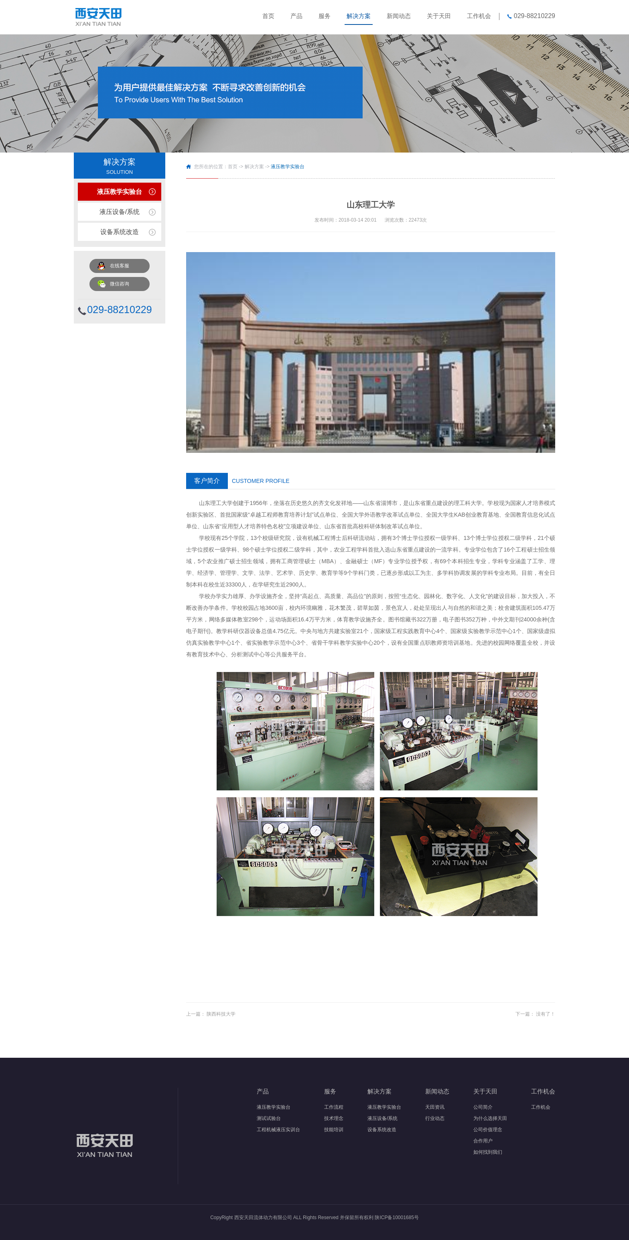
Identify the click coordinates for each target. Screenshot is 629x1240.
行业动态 (434, 1118)
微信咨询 (119, 284)
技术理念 (333, 1118)
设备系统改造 (119, 231)
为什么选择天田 (490, 1118)
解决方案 (359, 15)
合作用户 (483, 1141)
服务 (325, 15)
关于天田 (439, 15)
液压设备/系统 (119, 211)
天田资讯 (434, 1107)
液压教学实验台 (119, 191)
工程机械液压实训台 (278, 1129)
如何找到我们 (487, 1152)
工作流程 (333, 1107)
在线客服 (119, 266)
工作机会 (479, 15)
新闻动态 (399, 15)
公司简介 (483, 1107)
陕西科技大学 (221, 1014)
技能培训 (333, 1129)
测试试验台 (269, 1118)
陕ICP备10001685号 (396, 1217)
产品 (296, 15)
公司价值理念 (487, 1129)
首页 (268, 15)
